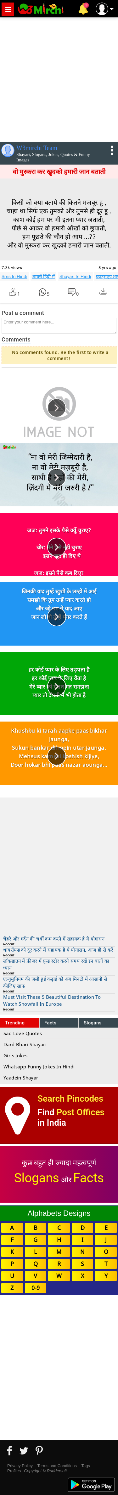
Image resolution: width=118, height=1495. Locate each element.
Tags (85, 1465)
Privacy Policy (20, 1465)
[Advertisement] (59, 78)
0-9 (35, 1288)
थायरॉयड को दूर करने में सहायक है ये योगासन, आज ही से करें (58, 950)
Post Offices (80, 1112)
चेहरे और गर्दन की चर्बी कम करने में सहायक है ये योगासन (53, 938)
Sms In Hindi (14, 276)
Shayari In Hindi (75, 276)
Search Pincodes (70, 1098)
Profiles (14, 1470)
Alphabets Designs (58, 1213)
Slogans (93, 1023)
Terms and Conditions (57, 1465)
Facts (50, 1023)
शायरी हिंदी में (43, 276)
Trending (15, 1023)
